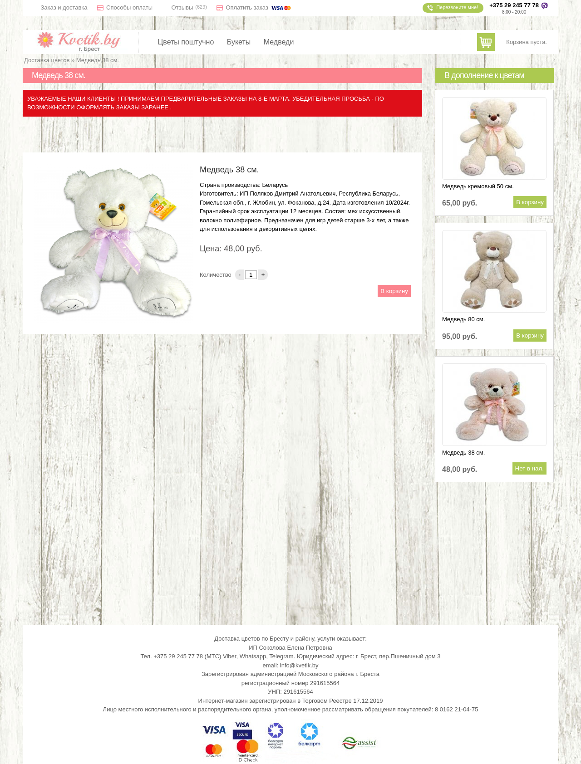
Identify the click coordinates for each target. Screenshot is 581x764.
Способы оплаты (129, 7)
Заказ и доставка (64, 7)
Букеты (239, 42)
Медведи (279, 42)
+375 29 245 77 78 (514, 5)
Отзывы (182, 7)
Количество (216, 274)
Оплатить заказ (259, 7)
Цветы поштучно (186, 42)
